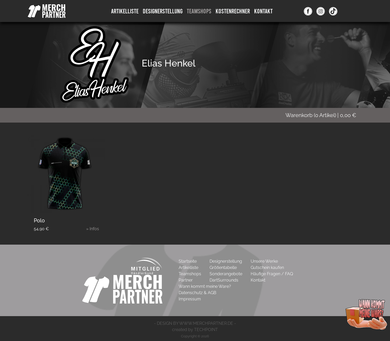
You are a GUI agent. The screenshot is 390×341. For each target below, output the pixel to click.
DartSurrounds (224, 280)
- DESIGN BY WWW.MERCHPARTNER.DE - (195, 323)
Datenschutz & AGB (197, 292)
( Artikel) (324, 115)
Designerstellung (226, 261)
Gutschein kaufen (267, 267)
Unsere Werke (264, 261)
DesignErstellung (163, 11)
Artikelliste (125, 11)
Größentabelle (223, 267)
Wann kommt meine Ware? (205, 286)
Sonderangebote (226, 273)
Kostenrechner (233, 11)
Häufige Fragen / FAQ (272, 273)
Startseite (188, 261)
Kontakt (263, 11)
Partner (186, 280)
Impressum (190, 298)
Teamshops (199, 11)
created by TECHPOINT (195, 329)
